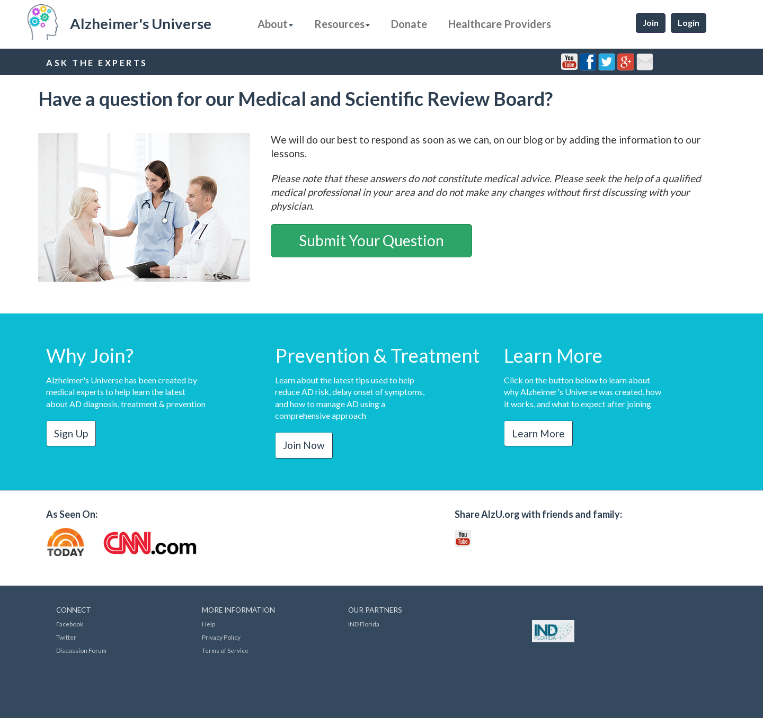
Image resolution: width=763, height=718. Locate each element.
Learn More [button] (538, 433)
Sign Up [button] (71, 433)
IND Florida (363, 624)
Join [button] (651, 22)
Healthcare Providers (499, 23)
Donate (409, 23)
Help (208, 624)
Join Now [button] (304, 445)
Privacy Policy (221, 637)
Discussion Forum (81, 650)
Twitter (66, 637)
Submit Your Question (371, 240)
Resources (342, 23)
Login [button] (688, 22)
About (275, 23)
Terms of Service (225, 650)
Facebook (69, 624)
